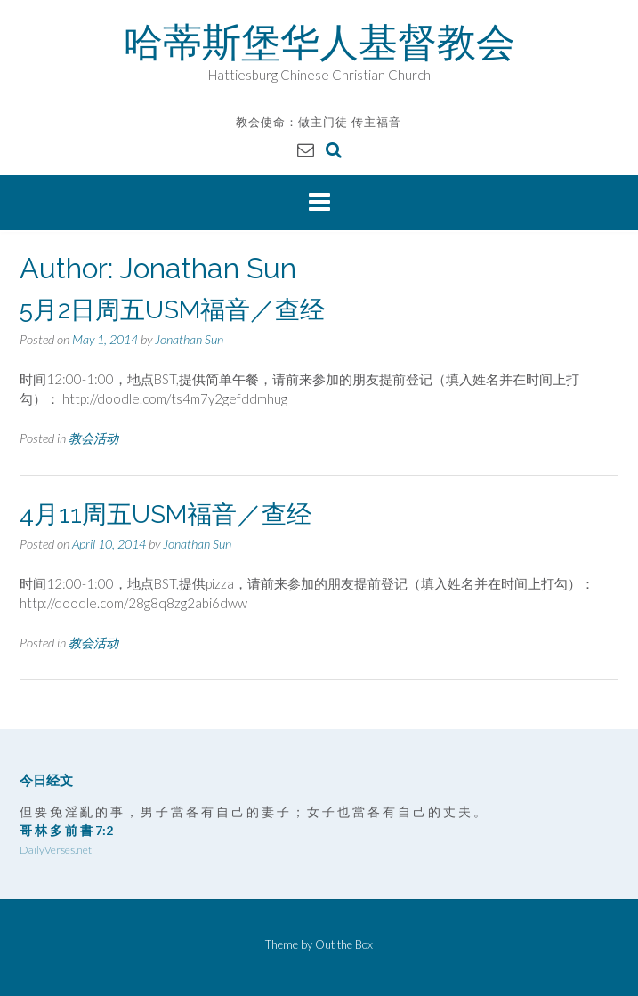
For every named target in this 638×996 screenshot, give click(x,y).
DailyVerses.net (56, 849)
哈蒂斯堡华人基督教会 (319, 41)
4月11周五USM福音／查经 (165, 514)
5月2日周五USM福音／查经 (172, 310)
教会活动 (93, 438)
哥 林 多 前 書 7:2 (66, 830)
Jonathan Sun (189, 339)
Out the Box (344, 944)
